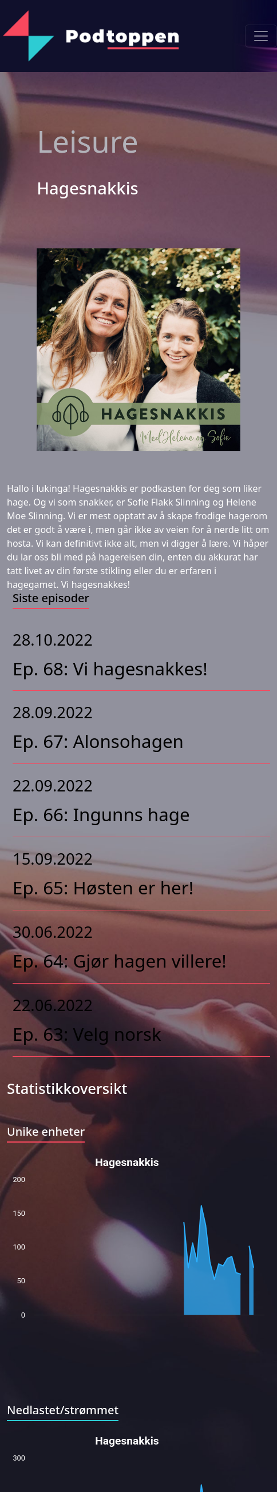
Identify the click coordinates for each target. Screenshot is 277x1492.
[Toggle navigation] (261, 36)
